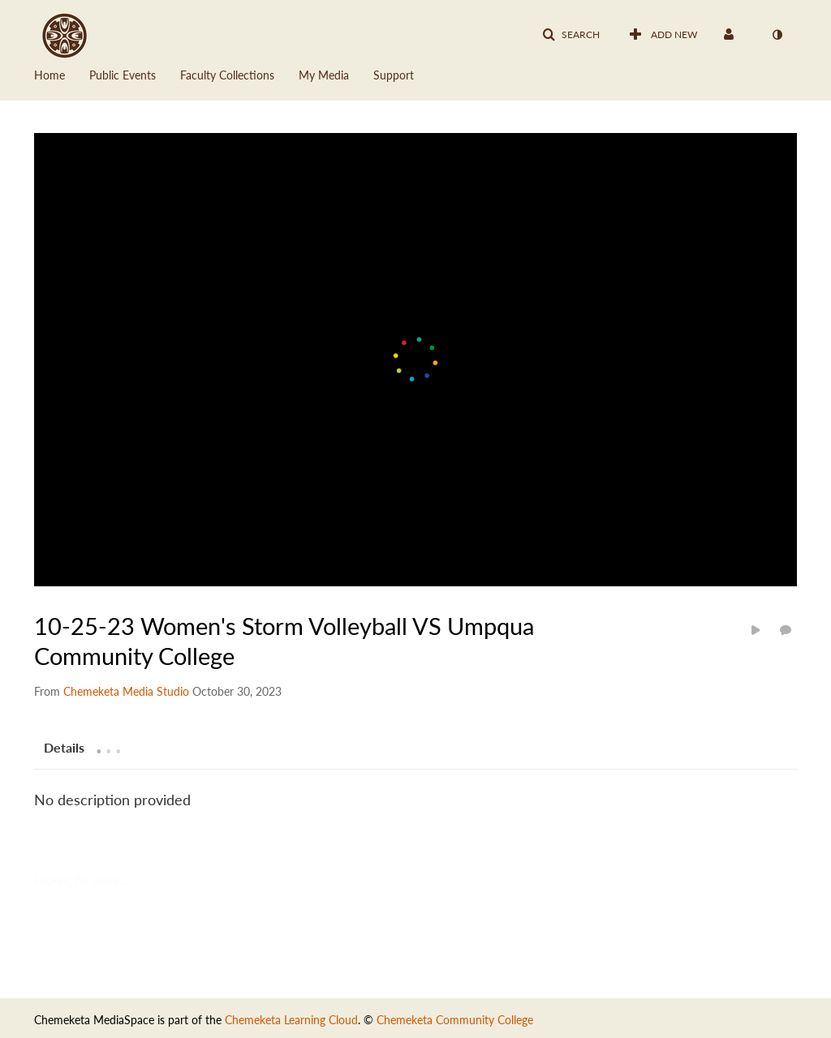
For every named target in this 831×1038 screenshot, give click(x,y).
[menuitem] (61, 73)
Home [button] (49, 75)
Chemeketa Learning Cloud (291, 1020)
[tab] (64, 746)
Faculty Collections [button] (227, 75)
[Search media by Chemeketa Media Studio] (126, 691)
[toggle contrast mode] (776, 34)
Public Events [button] (122, 75)
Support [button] (393, 75)
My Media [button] (324, 75)
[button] (571, 34)
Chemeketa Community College (455, 1020)
